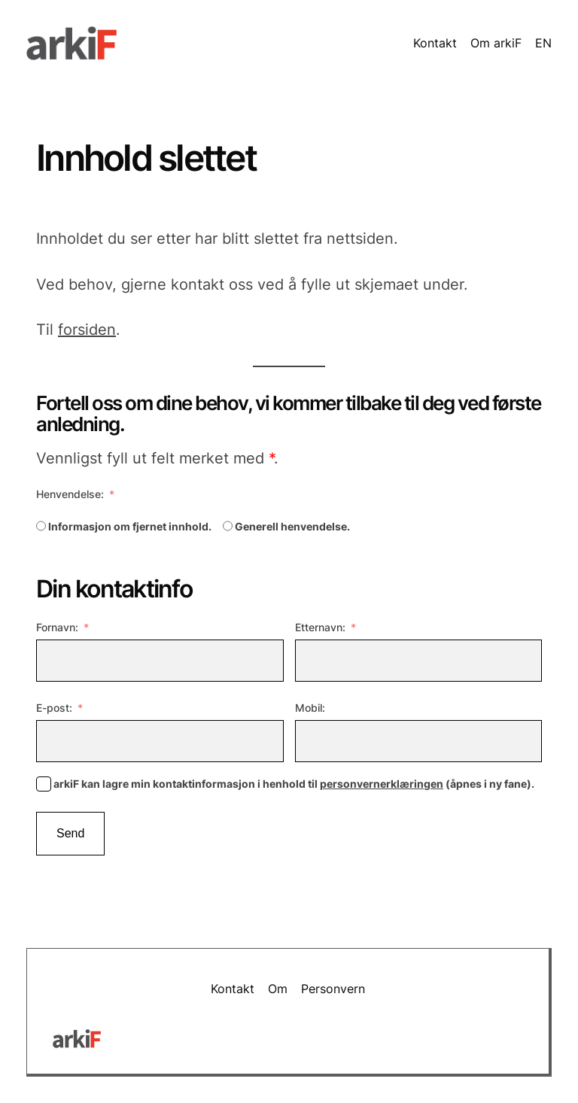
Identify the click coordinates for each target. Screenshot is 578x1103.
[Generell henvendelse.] (228, 526)
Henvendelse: (70, 494)
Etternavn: (320, 627)
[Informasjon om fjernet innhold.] (41, 526)
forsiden (87, 330)
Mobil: (310, 707)
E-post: (54, 707)
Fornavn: (57, 627)
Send (70, 833)
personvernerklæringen (381, 783)
